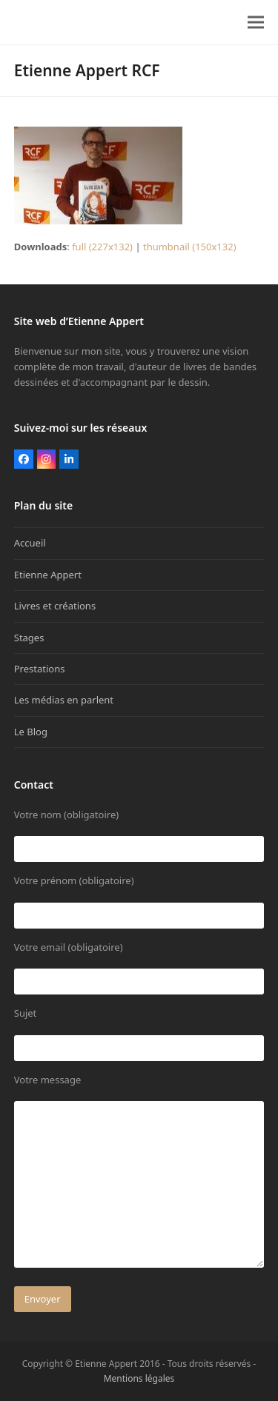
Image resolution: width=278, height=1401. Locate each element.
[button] (256, 22)
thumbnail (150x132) (189, 246)
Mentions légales (139, 1378)
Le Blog (30, 731)
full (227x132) (102, 246)
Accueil (30, 542)
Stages (29, 637)
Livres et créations (55, 605)
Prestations (39, 668)
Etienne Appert (48, 574)
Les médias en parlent (63, 699)
